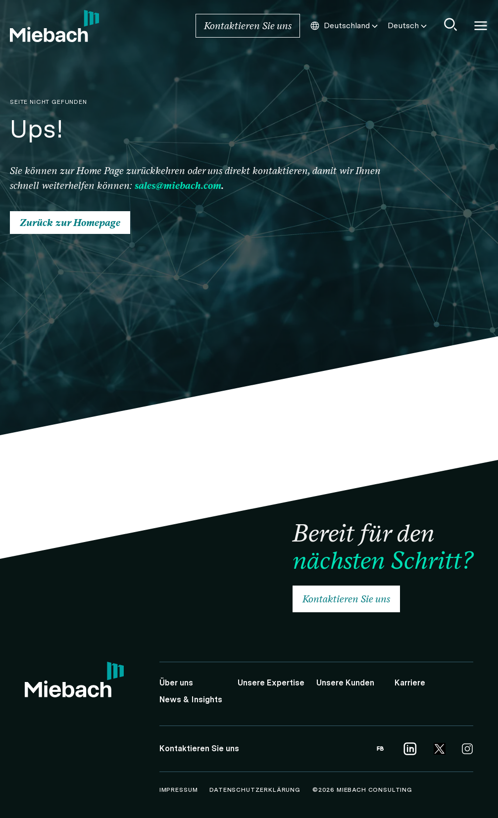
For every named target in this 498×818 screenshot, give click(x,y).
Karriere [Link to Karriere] (410, 682)
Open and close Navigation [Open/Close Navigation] (480, 25)
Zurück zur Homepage (70, 222)
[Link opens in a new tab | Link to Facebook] (380, 749)
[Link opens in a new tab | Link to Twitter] (440, 749)
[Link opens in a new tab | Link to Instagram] (467, 749)
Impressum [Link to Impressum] (179, 789)
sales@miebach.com (178, 185)
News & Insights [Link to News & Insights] (190, 699)
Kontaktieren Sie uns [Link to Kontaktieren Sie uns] (248, 26)
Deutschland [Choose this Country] (345, 26)
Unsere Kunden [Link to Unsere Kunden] (345, 682)
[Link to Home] (54, 26)
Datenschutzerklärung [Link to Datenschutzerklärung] (255, 789)
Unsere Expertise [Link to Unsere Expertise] (271, 682)
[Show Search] (451, 24)
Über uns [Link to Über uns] (176, 682)
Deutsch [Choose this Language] (408, 26)
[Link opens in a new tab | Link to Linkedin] (410, 749)
